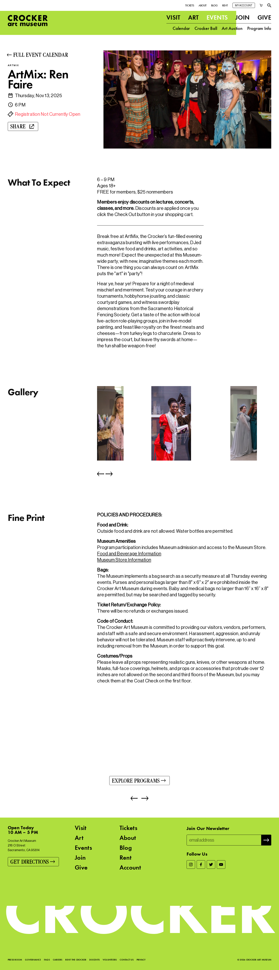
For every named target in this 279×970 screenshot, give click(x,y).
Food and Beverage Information (129, 553)
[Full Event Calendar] (50, 54)
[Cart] (261, 5)
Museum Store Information (124, 559)
